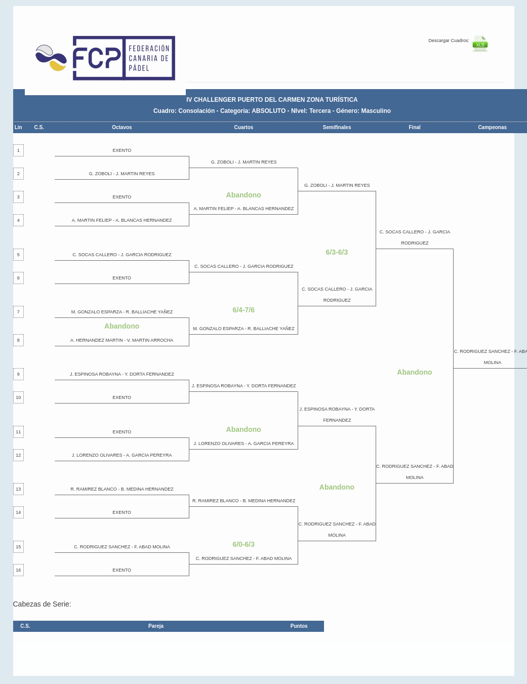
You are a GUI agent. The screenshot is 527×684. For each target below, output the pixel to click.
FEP (110, 60)
